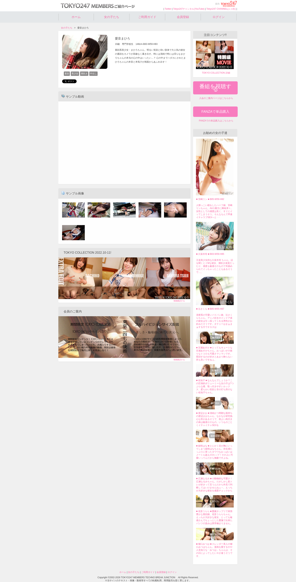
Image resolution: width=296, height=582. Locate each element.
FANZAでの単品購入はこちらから (216, 120)
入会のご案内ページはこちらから (216, 98)
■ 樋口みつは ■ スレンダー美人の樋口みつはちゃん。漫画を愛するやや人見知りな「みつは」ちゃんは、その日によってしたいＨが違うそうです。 (214, 550)
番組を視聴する (215, 87)
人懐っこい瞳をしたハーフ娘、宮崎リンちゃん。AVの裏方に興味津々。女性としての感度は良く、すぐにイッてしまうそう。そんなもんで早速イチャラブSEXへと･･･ (214, 211)
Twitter (168, 9)
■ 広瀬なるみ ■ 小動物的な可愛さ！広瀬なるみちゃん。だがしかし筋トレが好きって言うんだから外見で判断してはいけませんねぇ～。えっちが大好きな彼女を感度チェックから (214, 484)
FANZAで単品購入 (215, 111)
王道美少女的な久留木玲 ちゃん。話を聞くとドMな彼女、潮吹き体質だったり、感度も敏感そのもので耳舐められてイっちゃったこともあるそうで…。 (215, 266)
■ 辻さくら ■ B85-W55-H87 (210, 309)
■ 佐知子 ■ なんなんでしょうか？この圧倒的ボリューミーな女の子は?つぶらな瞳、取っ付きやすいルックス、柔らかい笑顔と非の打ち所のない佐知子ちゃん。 (215, 386)
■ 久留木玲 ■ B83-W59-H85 (210, 254)
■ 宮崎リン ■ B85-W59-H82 (210, 199)
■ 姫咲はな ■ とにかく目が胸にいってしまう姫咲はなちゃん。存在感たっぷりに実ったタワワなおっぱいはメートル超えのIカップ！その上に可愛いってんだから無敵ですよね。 (214, 451)
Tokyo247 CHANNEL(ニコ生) (221, 9)
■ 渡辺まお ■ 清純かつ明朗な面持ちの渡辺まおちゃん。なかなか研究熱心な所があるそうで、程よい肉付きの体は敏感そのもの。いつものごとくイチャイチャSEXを (214, 419)
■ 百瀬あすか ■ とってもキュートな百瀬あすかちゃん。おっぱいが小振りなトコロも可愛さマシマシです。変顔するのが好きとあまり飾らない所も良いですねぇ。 (214, 353)
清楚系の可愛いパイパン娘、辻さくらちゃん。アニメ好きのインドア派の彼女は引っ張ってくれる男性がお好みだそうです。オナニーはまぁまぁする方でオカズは (214, 321)
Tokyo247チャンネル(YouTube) (189, 9)
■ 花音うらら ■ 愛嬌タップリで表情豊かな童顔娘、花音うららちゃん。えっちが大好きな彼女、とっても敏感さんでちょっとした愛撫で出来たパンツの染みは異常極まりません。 (214, 517)
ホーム (76, 17)
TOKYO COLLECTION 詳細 (216, 72)
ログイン (219, 17)
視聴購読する (179, 301)
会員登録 (183, 17)
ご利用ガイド (147, 17)
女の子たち (111, 17)
